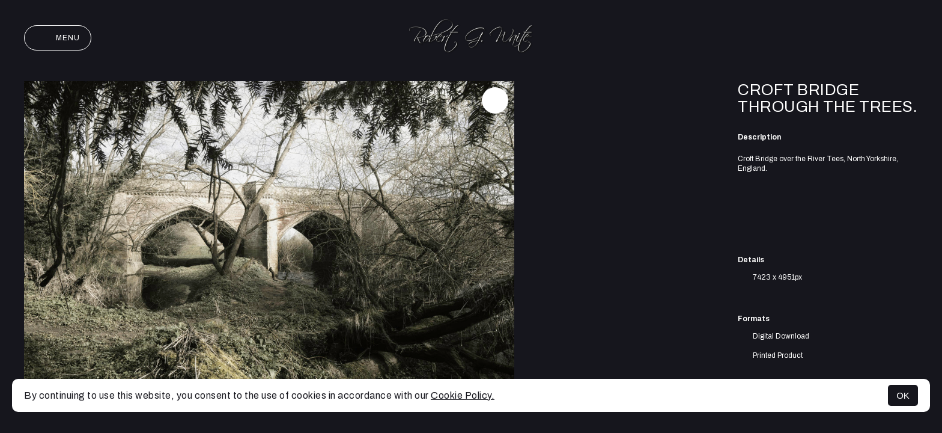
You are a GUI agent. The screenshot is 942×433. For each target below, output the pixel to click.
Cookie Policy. (462, 395)
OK (903, 395)
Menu (57, 38)
